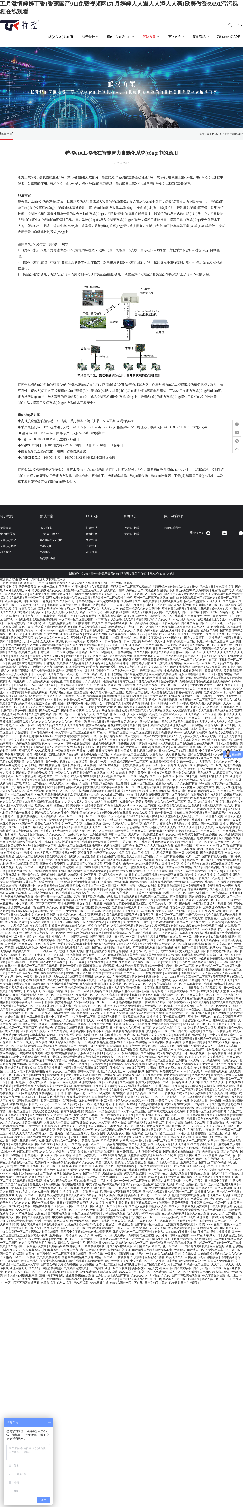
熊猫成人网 (26, 688)
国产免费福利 (213, 1209)
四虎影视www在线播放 (71, 641)
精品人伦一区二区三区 (155, 1096)
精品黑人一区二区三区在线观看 (66, 717)
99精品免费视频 (143, 812)
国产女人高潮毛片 (196, 637)
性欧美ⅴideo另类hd (138, 747)
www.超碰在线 (170, 1217)
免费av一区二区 (74, 820)
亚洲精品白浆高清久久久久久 (82, 827)
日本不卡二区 (210, 612)
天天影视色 (18, 798)
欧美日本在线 (199, 747)
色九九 (81, 1126)
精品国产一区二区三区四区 (56, 758)
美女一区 (58, 987)
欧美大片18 (15, 871)
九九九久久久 (107, 739)
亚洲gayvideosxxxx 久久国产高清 (136, 805)
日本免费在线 (53, 1198)
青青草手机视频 (118, 954)
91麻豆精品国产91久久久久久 (36, 1151)
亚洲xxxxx (98, 900)
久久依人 (208, 1045)
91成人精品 (88, 940)
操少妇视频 (87, 1264)
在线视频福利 (208, 769)
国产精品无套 (205, 1188)
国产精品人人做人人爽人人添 (51, 783)
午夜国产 (159, 1122)
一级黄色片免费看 (35, 1246)
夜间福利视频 (9, 586)
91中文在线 (62, 881)
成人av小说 (163, 1147)
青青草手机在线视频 (179, 867)
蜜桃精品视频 (124, 980)
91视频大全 (91, 1177)
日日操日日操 (64, 1093)
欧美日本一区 (176, 1184)
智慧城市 (46, 552)
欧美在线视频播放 (181, 696)
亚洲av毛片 (42, 1228)
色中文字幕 (137, 1239)
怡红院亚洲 (204, 619)
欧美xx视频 (149, 1045)
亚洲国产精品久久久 (215, 648)
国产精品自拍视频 (73, 710)
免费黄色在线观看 (33, 699)
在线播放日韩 (55, 1075)
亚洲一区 (155, 1279)
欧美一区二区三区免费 (30, 867)
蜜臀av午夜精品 (96, 725)
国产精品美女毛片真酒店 (114, 940)
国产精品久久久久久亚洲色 (52, 812)
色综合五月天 (87, 714)
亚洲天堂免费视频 (221, 674)
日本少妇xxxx (201, 1104)
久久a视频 (84, 947)
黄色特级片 (23, 1191)
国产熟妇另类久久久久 (38, 998)
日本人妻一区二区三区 (132, 1111)
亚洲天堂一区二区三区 (158, 889)
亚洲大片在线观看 (198, 1213)
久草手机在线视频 (171, 958)
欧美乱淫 (68, 900)
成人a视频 (36, 1067)
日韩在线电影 (14, 998)
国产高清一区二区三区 (149, 1093)
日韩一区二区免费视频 (153, 1271)
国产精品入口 (193, 656)
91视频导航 (20, 1064)
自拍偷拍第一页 (83, 1129)
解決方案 (6, 133)
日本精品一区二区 (126, 936)
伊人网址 (159, 641)
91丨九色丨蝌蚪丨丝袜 (200, 776)
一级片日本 (133, 998)
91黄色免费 (135, 823)
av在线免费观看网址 (224, 936)
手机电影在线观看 (216, 1071)
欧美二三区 (98, 1144)
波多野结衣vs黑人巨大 (202, 1027)
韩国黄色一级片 (195, 1257)
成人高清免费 (17, 681)
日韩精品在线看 (216, 1053)
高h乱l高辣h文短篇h (148, 623)
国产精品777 (189, 1177)
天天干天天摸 (181, 1202)
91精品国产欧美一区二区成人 (181, 707)
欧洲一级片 (232, 1133)
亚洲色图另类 (34, 634)
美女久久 (49, 1180)
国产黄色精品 (31, 874)
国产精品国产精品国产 (227, 663)
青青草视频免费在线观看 (149, 1198)
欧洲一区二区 (162, 1158)
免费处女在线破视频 (171, 1056)
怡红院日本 (218, 809)
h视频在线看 (110, 681)
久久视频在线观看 (38, 681)
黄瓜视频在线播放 (92, 630)
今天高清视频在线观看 (57, 623)
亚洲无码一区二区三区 (197, 1024)
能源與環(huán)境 (234, 133)
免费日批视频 (67, 951)
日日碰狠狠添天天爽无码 (73, 1202)
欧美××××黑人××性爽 (197, 663)
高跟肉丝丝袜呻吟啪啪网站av (57, 608)
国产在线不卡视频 (180, 605)
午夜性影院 (195, 1129)
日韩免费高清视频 (124, 728)
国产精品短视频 (174, 856)
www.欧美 (22, 1209)
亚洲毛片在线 (149, 816)
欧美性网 (126, 889)
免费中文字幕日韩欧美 (186, 739)
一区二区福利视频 (63, 652)
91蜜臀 (215, 1075)
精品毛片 (73, 754)
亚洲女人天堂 (22, 984)
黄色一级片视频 (56, 761)
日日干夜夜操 (38, 674)
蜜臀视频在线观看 (225, 1020)
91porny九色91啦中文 (182, 619)
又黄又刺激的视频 (188, 951)
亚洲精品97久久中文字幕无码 (54, 1086)
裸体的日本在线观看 (90, 903)
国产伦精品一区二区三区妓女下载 (211, 645)
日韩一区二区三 (184, 965)
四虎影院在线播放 (61, 692)
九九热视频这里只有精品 (170, 1220)
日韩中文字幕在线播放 (221, 1035)
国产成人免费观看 (189, 1031)
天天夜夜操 (64, 1129)
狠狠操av (158, 1155)
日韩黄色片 (185, 798)
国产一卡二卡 (92, 1173)
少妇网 (115, 637)
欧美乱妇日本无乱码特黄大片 (100, 929)
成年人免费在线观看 (178, 1104)
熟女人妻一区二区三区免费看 (93, 1093)
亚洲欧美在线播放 (173, 608)
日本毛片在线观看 (141, 1078)
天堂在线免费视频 (139, 1155)
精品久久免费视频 (218, 1096)
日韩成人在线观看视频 (143, 874)
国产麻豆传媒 (80, 936)
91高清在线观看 (20, 994)
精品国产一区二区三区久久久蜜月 (183, 994)
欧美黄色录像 (119, 758)
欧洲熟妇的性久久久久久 (48, 590)
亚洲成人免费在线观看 (33, 1024)
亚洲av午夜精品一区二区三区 (23, 659)
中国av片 (79, 1078)
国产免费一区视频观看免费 (42, 597)
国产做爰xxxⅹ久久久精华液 (51, 1031)
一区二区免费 (74, 823)
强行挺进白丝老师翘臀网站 (25, 663)
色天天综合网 (232, 736)
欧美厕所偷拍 (149, 1049)
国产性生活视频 (61, 1191)
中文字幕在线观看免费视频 (108, 1060)
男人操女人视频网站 (186, 823)
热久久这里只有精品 (67, 918)
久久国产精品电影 (16, 1184)
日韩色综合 (163, 1086)
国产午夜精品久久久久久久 (109, 1220)
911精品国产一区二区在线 (126, 1282)
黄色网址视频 (170, 929)
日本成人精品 (133, 809)
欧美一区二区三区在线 (160, 1060)
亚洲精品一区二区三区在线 (18, 1257)
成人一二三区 (170, 1162)
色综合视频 (121, 881)
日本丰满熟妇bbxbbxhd (138, 641)
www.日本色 (54, 699)
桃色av (4, 994)
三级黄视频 (81, 692)
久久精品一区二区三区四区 (78, 707)
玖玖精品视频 (110, 1140)
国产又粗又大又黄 (11, 987)
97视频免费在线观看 (54, 615)
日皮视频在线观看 (133, 765)
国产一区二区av (169, 717)
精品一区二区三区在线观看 (88, 860)
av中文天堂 (196, 918)
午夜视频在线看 (15, 754)
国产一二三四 (210, 823)
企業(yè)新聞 (131, 527)
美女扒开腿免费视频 (207, 1067)
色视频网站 (7, 903)
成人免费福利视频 (168, 1053)
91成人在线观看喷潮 (154, 736)
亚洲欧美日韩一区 (65, 852)
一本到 (149, 605)
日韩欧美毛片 (74, 670)
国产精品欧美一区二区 (87, 892)
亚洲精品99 (117, 1067)
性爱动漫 (190, 1020)
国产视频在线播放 (111, 1089)
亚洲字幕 (127, 601)
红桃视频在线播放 (111, 615)
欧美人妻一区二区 (78, 674)
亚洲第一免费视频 (84, 1155)
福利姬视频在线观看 (161, 830)
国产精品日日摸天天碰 (111, 714)
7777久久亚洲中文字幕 (137, 1027)
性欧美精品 (127, 1166)
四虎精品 (31, 739)
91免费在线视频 (173, 656)
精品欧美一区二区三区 (154, 896)
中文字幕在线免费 (183, 1158)
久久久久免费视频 (100, 1024)
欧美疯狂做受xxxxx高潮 (76, 597)
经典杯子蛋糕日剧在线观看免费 (61, 1056)
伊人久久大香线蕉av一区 (133, 1100)
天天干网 (59, 863)
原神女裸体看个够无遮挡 (189, 1035)
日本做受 (44, 652)
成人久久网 (12, 1031)
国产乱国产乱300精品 (213, 1162)
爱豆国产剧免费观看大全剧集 (122, 856)
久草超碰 (218, 1147)
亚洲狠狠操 (96, 1166)
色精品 (83, 1166)
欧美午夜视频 (38, 779)
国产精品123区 (114, 736)
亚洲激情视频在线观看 (28, 1169)
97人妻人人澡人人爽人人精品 (215, 721)
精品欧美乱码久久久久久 (152, 619)
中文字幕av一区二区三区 (107, 809)
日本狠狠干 (29, 1096)
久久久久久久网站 (11, 801)
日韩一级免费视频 (193, 1053)
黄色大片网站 (138, 954)
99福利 (226, 1118)
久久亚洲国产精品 (113, 794)
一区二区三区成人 (25, 958)
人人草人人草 (110, 608)
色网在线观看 (74, 787)
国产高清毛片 (138, 710)
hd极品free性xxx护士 (20, 677)
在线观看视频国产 (99, 728)
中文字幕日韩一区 (22, 1228)
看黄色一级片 (68, 965)
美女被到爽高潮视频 (53, 1260)
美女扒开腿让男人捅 (78, 973)
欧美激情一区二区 (224, 878)
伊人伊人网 (180, 980)
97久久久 (198, 911)
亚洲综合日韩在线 (71, 634)
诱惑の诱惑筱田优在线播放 (38, 1089)
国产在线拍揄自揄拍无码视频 (195, 743)
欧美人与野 (203, 1013)
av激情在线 (12, 1016)
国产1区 (59, 666)
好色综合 (113, 896)
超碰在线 (60, 805)
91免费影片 (125, 769)
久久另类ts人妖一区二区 (208, 605)
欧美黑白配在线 (96, 820)
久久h (72, 615)
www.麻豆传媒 (44, 750)
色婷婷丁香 (96, 1115)
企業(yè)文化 (8, 540)
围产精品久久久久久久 (65, 958)
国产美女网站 (80, 1013)
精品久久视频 (80, 783)
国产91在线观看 (70, 849)
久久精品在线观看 (230, 834)
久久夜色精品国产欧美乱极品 (19, 841)
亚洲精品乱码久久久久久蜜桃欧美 (208, 1115)
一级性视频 (196, 725)
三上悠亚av (166, 932)
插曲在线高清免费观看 (80, 659)
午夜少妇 (181, 1027)
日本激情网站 (61, 1013)
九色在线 (71, 1224)
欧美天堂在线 (19, 656)
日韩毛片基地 (184, 1133)
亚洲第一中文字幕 (65, 838)
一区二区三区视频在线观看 (70, 1253)
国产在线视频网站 (216, 812)
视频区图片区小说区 (142, 798)
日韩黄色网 (37, 787)
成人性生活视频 (39, 1239)
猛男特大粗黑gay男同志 (84, 794)
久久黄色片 (113, 922)
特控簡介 (5, 527)
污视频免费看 (129, 896)
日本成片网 (200, 1137)
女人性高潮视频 (113, 1195)
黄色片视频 (185, 1067)
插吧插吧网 (122, 849)
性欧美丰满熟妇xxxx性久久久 (203, 601)
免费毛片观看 (113, 845)
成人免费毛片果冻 (196, 732)
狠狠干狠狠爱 (21, 670)
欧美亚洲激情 (148, 943)
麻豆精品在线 (199, 932)
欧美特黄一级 (164, 812)
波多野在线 (132, 1096)
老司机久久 (213, 994)
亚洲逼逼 (123, 1013)
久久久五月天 (194, 615)
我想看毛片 (7, 830)
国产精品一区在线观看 (217, 1031)
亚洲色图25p (142, 1246)
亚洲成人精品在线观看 (45, 1231)
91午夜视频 (86, 601)
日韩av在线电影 (179, 1235)
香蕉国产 (97, 623)
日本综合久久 (113, 703)
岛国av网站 (8, 1151)
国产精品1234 (130, 637)
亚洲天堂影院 (168, 816)
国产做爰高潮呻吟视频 (223, 1093)
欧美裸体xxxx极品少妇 (49, 1162)
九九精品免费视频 (75, 1268)
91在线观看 (96, 1009)
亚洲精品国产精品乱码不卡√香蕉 (91, 1031)
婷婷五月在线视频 (151, 670)
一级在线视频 (107, 1111)
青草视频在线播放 (134, 1016)
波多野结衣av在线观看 (148, 594)
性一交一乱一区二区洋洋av (133, 1180)
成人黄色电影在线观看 (14, 1140)
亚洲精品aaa (57, 1235)
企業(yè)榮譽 (8, 546)
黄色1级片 (135, 1137)
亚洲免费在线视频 (104, 743)
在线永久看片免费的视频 (206, 703)
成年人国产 (193, 856)
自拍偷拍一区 (29, 1173)
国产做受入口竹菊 (16, 1067)
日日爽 (29, 717)
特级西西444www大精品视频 (112, 852)
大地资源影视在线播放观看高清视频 (55, 984)
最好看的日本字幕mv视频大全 (138, 1202)
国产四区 (5, 1253)
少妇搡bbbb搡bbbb (42, 736)
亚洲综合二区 (189, 1162)
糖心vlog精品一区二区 (134, 1242)
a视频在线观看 (112, 1075)
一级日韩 (111, 1253)
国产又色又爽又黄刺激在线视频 (184, 594)
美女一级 (152, 765)
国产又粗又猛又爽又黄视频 (209, 666)
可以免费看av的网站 (117, 612)
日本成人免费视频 (227, 743)
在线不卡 (97, 736)
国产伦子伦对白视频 (162, 951)
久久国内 (177, 1086)
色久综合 (232, 1275)
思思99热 (206, 1016)
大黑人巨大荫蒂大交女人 (218, 805)
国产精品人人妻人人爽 (95, 677)
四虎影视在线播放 (22, 1144)
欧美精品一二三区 (95, 954)
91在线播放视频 (53, 1224)
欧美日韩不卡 (151, 703)
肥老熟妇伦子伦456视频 (28, 685)
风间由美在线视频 (22, 812)
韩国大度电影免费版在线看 (72, 736)
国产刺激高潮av (167, 798)
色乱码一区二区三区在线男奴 (84, 590)
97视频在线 (26, 1213)
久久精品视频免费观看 (22, 652)
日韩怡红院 (82, 758)
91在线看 (176, 820)
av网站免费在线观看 (107, 601)
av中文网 (58, 743)
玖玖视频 (112, 962)
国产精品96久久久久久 (85, 812)
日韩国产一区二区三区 (167, 648)
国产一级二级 (191, 612)
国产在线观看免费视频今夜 (64, 747)
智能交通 (46, 546)
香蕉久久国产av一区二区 (101, 769)
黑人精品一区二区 (106, 1188)
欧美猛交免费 (160, 747)
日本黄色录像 (114, 641)
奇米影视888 (36, 1177)
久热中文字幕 (47, 940)
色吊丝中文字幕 (66, 1151)
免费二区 (130, 1035)
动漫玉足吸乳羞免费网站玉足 (40, 707)
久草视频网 (175, 1140)
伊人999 (226, 725)
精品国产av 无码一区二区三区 (48, 1104)
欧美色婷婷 (138, 739)
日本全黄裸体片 (200, 728)
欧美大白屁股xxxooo (201, 1220)
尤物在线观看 (107, 779)
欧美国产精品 (30, 1260)
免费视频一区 (28, 885)
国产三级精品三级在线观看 (88, 1045)
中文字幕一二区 (158, 1082)
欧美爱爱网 (70, 1082)
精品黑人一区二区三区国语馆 (181, 1279)
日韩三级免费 (168, 765)
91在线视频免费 (228, 798)
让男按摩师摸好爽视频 (179, 1224)
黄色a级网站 (120, 951)
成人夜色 (164, 805)
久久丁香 (222, 776)
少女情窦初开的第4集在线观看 (41, 765)
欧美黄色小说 (14, 601)
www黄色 (96, 1013)
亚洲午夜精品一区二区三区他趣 (59, 1188)
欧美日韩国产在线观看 (183, 1282)
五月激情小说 (143, 980)
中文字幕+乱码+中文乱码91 (103, 1184)
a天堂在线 (28, 1078)
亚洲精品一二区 (111, 1056)
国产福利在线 (131, 1118)
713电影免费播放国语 (14, 838)
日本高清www (137, 634)
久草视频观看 (100, 586)
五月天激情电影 (157, 871)
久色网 (9, 976)
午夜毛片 (185, 962)
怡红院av (145, 1158)
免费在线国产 (135, 590)
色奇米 (9, 816)
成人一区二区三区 (35, 1271)
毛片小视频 (108, 1180)
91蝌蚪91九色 (129, 841)
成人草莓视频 (183, 1166)
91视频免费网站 (80, 1220)
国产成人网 (204, 772)
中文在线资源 (188, 1253)
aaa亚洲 (34, 641)
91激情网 (194, 980)
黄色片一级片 (24, 976)
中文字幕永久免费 (211, 750)
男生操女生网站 (71, 1173)
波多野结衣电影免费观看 (131, 1162)
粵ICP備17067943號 (162, 573)
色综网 (97, 973)
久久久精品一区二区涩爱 (201, 714)
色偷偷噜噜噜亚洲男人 (193, 674)
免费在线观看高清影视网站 (33, 743)
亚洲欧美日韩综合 (119, 1250)
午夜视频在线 (221, 801)
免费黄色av (127, 801)
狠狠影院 (213, 1257)
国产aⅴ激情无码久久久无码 (159, 827)
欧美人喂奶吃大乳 (115, 823)
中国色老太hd (161, 841)
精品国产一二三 (233, 947)
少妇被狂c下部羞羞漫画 (66, 681)
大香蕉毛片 (157, 754)
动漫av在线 (50, 951)
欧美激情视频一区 (191, 597)
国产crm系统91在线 (112, 666)
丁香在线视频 (124, 652)
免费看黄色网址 (193, 670)
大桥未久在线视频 (85, 779)
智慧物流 (46, 527)
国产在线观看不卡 (179, 1002)
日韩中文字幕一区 (56, 1060)
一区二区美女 (202, 696)
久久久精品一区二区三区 (171, 801)
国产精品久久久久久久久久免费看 (63, 725)
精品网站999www (172, 732)
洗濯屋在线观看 (67, 1169)
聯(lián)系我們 (228, 36)
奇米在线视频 (22, 1107)
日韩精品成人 (124, 750)
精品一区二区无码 (91, 612)
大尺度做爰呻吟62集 (149, 1151)
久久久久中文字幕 (206, 659)
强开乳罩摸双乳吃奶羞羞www (143, 878)
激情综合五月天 (61, 594)
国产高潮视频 (139, 881)
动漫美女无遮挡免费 (28, 878)
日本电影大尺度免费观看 (108, 1096)
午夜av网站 (111, 1009)
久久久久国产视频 (145, 652)
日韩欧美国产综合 (155, 1002)
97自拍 (73, 626)
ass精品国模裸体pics (40, 1045)
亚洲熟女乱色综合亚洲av (126, 991)
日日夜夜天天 (132, 1045)
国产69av (156, 776)
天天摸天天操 (211, 1151)
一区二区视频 (76, 962)
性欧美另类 (213, 1049)
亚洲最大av (96, 798)
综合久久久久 (175, 1257)
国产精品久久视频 (158, 1239)
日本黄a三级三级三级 (220, 954)
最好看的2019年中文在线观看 (188, 871)
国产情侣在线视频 (27, 830)
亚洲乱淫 (196, 1202)
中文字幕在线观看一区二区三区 (121, 787)
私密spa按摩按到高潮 (189, 692)
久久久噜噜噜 (36, 761)
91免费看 (53, 867)
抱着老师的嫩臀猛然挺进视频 (178, 874)
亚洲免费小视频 (128, 994)
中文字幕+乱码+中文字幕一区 (122, 973)
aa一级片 (93, 1198)
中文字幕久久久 (190, 929)
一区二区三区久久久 (196, 936)
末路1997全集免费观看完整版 (205, 925)
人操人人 (21, 1239)
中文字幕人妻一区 (22, 805)
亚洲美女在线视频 (136, 1042)
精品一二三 (108, 605)
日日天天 (88, 1020)
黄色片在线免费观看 (77, 809)
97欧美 (9, 947)
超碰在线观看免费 (34, 980)
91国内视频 (80, 1191)
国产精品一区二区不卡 (68, 998)
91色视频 (45, 601)
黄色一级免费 (34, 1122)
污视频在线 (124, 947)
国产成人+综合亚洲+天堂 (210, 626)
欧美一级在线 (46, 1118)
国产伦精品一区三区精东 (158, 1005)
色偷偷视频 (48, 1282)
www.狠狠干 (215, 1224)
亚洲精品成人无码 (188, 1060)
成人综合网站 (22, 590)
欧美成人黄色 (214, 670)
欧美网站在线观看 (220, 637)
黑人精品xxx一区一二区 (161, 1031)
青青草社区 (126, 681)
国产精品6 (185, 903)
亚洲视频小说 (69, 1049)
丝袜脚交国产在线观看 (140, 1147)
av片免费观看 (221, 754)
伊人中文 (221, 1064)
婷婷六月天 (113, 1053)
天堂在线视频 (211, 707)
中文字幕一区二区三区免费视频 (75, 732)
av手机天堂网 (42, 936)
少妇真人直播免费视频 (188, 812)
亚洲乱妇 (184, 634)
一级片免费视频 (15, 623)
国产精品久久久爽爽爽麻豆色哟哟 (140, 707)
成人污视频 (157, 867)
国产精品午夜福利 (215, 656)
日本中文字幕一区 (57, 1016)
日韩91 (83, 798)
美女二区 (146, 1118)
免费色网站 (191, 779)
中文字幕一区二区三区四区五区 (36, 903)
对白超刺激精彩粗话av (197, 943)
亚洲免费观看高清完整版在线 (104, 1042)
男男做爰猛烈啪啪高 (44, 619)
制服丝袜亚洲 (83, 1217)
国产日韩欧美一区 (179, 911)
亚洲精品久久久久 (225, 1024)
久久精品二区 (91, 747)
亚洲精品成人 (113, 863)
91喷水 (9, 1239)
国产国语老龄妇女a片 (157, 1264)
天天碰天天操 (145, 801)
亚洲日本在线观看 (87, 867)
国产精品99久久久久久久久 (154, 1035)
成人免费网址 (199, 922)
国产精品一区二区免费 (51, 932)
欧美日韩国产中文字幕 (177, 1268)
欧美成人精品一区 (215, 1202)
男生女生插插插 (220, 1231)
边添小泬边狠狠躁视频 (163, 699)
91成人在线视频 (42, 918)
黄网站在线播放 (59, 1038)
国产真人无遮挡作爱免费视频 (35, 772)
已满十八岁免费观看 (127, 1005)
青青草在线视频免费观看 (78, 1257)
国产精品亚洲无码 (25, 1147)
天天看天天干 (221, 976)
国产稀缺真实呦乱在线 (134, 1279)
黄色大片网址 (43, 852)
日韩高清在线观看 (169, 885)
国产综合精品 (135, 1133)
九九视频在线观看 (49, 1257)
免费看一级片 (234, 1147)
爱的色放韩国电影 (194, 1042)
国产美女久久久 (40, 594)
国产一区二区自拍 (124, 838)
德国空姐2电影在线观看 (116, 812)
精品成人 (74, 1104)
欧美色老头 (217, 1246)
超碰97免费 (37, 1140)
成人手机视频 (141, 852)
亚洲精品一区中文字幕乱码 (146, 645)
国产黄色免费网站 (209, 1118)
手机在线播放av (79, 1060)
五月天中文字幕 (71, 1231)
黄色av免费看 (225, 998)
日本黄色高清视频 (222, 586)
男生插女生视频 (112, 1173)
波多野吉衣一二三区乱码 (54, 776)
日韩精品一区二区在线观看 (128, 958)
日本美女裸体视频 (160, 772)
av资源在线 (216, 922)
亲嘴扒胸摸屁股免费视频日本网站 (126, 903)
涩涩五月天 (85, 852)
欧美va (224, 823)
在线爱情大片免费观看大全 (132, 1038)
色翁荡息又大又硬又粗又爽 (47, 656)
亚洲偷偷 (203, 1217)
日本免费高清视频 (194, 885)
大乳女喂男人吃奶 (122, 619)
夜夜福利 (166, 823)
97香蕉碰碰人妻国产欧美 (56, 830)
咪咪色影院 (219, 1111)
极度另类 (124, 739)
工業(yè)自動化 (49, 533)
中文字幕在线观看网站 (156, 987)
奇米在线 (27, 929)
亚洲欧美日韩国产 (64, 1206)
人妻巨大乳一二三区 (191, 816)
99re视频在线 (223, 739)
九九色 (26, 1129)
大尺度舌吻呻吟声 (228, 860)
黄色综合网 (55, 820)
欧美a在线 (19, 1224)
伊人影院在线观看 (176, 645)
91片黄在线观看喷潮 (95, 1246)
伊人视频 (49, 991)
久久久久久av (233, 685)
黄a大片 (122, 1206)
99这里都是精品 (153, 860)
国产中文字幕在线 (156, 696)
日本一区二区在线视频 (19, 794)
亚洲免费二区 (31, 615)
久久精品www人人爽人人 (143, 1209)
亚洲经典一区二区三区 (41, 1166)
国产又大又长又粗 (212, 623)
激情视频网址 (103, 1104)
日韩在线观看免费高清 (112, 1155)
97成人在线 (115, 820)
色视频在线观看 (118, 725)
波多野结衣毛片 (78, 834)
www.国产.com (173, 637)
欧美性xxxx (178, 925)
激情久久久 (68, 1126)
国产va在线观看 (98, 637)
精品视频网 (165, 838)
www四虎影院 (182, 710)
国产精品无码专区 (16, 594)
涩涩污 (185, 863)
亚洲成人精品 (74, 656)
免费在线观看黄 (193, 820)
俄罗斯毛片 (151, 823)
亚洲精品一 (61, 1137)
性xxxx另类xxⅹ (97, 1126)
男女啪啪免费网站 (201, 685)
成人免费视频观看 (90, 914)
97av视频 (218, 1239)
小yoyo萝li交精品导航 (52, 1096)
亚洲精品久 (142, 925)
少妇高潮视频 (151, 787)
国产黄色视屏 (181, 794)
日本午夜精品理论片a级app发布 (169, 881)
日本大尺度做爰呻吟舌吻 (125, 987)
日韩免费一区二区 (198, 1111)
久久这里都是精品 (40, 714)
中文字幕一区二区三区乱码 (131, 776)
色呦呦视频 (131, 820)
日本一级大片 (166, 758)
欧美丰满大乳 (105, 1162)
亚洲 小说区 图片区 (85, 969)
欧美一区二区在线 (138, 692)
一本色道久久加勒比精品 (162, 1253)
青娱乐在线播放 (66, 947)
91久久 (123, 645)
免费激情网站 (206, 787)
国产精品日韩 (96, 721)
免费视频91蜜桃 (123, 1093)
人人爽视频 (97, 1202)
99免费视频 (53, 1184)
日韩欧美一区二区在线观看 (166, 615)
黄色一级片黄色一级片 (49, 943)
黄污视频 (20, 1166)
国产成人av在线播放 (17, 619)
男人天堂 (220, 991)
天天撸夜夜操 (120, 1260)
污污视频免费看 (147, 685)
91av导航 (83, 885)
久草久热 (125, 962)
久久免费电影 (41, 1191)
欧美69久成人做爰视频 (49, 823)
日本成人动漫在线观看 (181, 1118)
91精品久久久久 (160, 1275)
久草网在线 (70, 1100)
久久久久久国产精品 (224, 1213)
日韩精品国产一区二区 (179, 1191)
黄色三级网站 (108, 969)
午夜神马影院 (57, 728)
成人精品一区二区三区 (146, 962)
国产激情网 (127, 1082)
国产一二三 (189, 947)
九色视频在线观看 (73, 1184)
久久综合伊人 (116, 1133)
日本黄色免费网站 (42, 732)
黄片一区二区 (157, 1140)
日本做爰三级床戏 (74, 696)
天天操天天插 (184, 1038)
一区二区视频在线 (149, 626)
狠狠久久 (154, 1162)
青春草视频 (67, 907)
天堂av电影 (163, 728)
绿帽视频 (109, 965)
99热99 (209, 911)
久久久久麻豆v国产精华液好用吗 (193, 1144)
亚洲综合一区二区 (45, 954)
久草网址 (125, 1140)
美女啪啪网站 (198, 896)
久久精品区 (37, 747)
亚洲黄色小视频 (142, 976)
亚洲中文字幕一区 (90, 1082)
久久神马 (162, 1235)
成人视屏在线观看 (16, 922)
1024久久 (133, 816)
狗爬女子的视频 (142, 612)
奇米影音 (42, 1042)
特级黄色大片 (220, 958)
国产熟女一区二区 (170, 943)
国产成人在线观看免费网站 (147, 1013)
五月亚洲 (33, 962)
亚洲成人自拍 (199, 1100)
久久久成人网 (92, 681)
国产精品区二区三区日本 (29, 1005)
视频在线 (63, 663)
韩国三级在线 (143, 769)
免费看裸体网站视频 (220, 885)
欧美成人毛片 (129, 943)
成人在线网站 (118, 1137)
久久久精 (35, 1268)
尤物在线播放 (93, 823)
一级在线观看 (180, 728)
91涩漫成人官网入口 (141, 1086)
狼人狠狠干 (82, 900)
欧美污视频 (154, 1016)
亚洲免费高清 (99, 834)
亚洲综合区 (212, 725)
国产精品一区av (10, 707)
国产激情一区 (90, 1239)
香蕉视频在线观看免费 (14, 721)
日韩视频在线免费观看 (38, 769)
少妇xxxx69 (190, 769)
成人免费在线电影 (162, 692)
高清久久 (210, 597)
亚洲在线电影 (82, 623)
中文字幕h (109, 892)
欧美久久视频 (44, 805)
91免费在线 (15, 991)
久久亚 (173, 736)
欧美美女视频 (100, 758)
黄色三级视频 (214, 820)
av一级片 (87, 1104)
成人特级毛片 (234, 1122)
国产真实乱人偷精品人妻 (218, 856)
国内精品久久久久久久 (212, 790)
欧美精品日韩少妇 (74, 648)
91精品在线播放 (170, 790)
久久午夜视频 (121, 918)
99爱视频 (22, 892)
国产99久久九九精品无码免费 (155, 845)
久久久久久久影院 (201, 688)
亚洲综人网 (12, 1089)
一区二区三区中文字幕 (25, 1264)
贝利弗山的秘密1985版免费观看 (190, 590)
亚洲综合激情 (85, 688)
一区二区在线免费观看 (86, 1213)
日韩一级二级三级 (32, 1016)
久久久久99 (93, 710)
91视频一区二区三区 (169, 779)
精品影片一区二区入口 (201, 860)
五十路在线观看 (81, 841)
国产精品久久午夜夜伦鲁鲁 (33, 1217)
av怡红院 (161, 605)
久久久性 (43, 958)
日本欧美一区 (88, 1005)
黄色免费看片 (127, 685)
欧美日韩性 (84, 951)
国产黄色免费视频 (135, 674)
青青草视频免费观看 (195, 1206)
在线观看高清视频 (22, 1220)
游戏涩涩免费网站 (171, 663)
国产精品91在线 (176, 1126)
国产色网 (142, 615)
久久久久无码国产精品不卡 (68, 922)
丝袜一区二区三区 (143, 783)
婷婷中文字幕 (87, 1071)
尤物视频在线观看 (90, 1169)
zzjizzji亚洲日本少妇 (184, 1231)
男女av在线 (80, 1115)
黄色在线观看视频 (150, 892)
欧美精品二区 (110, 889)
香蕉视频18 (168, 1209)
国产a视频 (174, 954)
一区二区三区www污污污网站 (136, 779)
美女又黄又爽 (217, 896)
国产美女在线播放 (199, 754)
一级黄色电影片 (159, 688)
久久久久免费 (33, 1158)
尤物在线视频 (223, 688)
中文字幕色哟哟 (62, 1217)
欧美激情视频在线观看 (163, 674)
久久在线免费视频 (96, 656)
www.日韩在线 (44, 1002)
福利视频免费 (213, 987)
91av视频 (42, 1078)
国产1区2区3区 (44, 1144)
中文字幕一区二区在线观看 (61, 1158)
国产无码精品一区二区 (207, 1268)
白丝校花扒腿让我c (130, 1264)
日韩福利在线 (170, 787)
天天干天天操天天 (215, 1126)
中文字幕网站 (219, 892)
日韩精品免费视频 (22, 914)
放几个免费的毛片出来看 (81, 739)
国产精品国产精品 (203, 962)
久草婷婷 (214, 1140)
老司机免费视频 (206, 1107)
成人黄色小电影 (114, 590)
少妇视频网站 (51, 1250)
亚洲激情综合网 (23, 1086)
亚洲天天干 (62, 1144)
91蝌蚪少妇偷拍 (153, 973)
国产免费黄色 (190, 623)
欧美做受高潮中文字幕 (114, 1239)
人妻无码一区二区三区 (226, 783)
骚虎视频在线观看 (194, 954)
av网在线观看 (189, 750)
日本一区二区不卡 (116, 798)
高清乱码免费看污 (109, 1016)
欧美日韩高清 (9, 688)
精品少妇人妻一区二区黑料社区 (176, 849)
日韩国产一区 (203, 1038)
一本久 (219, 1045)
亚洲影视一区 (146, 728)
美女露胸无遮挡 (57, 856)
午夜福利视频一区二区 (181, 641)
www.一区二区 (76, 728)
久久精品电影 (223, 1089)
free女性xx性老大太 (225, 696)
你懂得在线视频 (52, 1268)
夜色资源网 (61, 1220)
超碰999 (129, 615)
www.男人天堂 (82, 878)
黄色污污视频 (234, 1246)
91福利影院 (34, 623)
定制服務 (91, 533)
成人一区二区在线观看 (30, 856)
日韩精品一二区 (169, 750)
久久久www (232, 852)
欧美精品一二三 (127, 892)
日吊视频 (123, 743)
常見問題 (91, 552)
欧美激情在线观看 (56, 794)
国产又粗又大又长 (68, 940)
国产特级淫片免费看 (40, 1137)
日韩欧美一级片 (89, 605)
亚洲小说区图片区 (96, 634)
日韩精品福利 (105, 980)
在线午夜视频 (169, 681)
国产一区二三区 (106, 1264)
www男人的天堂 (193, 1180)
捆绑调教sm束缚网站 (131, 1253)
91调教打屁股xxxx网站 (162, 1067)
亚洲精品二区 (100, 991)
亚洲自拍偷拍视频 (230, 838)
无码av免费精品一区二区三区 (97, 1100)
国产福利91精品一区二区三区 (191, 1264)
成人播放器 (229, 1049)
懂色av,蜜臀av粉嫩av (100, 717)
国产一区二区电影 (57, 1177)
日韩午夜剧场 (43, 976)
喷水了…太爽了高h (225, 1038)
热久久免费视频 (89, 626)
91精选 (4, 863)
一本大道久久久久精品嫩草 (203, 940)
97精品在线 (51, 849)
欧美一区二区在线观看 (22, 776)
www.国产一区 (24, 823)
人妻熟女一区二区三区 (211, 900)
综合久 (6, 670)
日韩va (138, 889)
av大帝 (117, 1118)
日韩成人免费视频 (222, 1217)
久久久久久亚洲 (188, 827)
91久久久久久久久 (61, 1078)
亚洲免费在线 (139, 951)
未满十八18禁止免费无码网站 (142, 863)
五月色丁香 (112, 1166)
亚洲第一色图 (184, 845)
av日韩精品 (102, 619)
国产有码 (152, 1071)
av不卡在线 (209, 929)
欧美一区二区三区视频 (30, 1195)
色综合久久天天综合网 (111, 1071)
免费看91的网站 (51, 900)
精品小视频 (182, 1100)
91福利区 (62, 991)
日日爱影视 (195, 987)
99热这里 (29, 932)
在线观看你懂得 (92, 856)
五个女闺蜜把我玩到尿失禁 (93, 907)
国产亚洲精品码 (180, 666)
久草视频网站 (32, 1250)
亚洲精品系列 (173, 670)
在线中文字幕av (61, 969)
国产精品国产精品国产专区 (211, 867)
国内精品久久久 (133, 696)
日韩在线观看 (76, 1260)
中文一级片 (188, 1217)
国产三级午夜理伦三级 (210, 1158)
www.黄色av (188, 787)
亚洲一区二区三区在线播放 (151, 597)
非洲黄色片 (77, 663)
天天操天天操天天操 (155, 659)
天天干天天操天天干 (217, 615)
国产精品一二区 (49, 710)
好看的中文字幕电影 (38, 1253)
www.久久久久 (128, 1271)
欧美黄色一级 (145, 900)
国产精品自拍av (150, 721)
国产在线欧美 (186, 721)
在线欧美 (145, 841)
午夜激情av (8, 714)
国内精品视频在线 (40, 892)
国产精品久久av (152, 856)
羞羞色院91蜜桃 (154, 1257)
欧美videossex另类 (183, 841)
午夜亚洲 (147, 1020)
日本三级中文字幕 (216, 1180)
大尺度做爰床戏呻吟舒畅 (179, 1107)
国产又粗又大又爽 (156, 1282)
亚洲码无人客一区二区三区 (223, 1250)
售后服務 (91, 540)
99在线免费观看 (136, 1067)
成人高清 (232, 1045)
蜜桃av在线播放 (42, 1107)
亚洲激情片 (163, 900)
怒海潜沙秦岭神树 (117, 663)
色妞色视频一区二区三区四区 (137, 969)
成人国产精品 (121, 1275)
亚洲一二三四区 (69, 630)
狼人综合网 (98, 1133)
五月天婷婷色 (117, 816)
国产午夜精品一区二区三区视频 (140, 929)
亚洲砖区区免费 (42, 666)
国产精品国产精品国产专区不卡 (152, 1250)
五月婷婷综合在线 (227, 827)
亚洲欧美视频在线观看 (133, 1009)
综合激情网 (122, 783)
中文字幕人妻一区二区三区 (107, 692)
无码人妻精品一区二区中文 (63, 1140)
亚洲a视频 (131, 1064)
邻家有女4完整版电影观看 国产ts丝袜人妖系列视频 (119, 648)
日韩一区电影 (17, 1082)
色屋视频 (167, 626)
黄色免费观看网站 (157, 590)
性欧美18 (53, 605)
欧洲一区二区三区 (175, 892)
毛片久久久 (164, 969)
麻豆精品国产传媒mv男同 (165, 1042)
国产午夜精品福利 (101, 936)
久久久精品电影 (45, 914)
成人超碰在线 (193, 1086)
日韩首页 (50, 663)
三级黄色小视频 (196, 1184)
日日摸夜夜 (223, 1166)
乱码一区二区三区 (40, 838)
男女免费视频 (191, 630)
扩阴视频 (32, 645)
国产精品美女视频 (95, 871)
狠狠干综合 (160, 586)
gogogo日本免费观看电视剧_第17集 (148, 794)
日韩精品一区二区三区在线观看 (38, 965)
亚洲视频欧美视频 (113, 747)
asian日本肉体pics (46, 630)
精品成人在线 (221, 1271)
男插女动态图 (86, 750)
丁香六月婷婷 (171, 623)
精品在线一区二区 (22, 1162)
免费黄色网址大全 (162, 1038)
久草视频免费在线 (112, 626)
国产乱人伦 (168, 721)
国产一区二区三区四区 (105, 885)
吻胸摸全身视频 (154, 834)
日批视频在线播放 (27, 816)
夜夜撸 (222, 1027)
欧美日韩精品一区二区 (163, 903)
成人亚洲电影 (98, 987)
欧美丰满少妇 (194, 1056)
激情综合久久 (19, 641)
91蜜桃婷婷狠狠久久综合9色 (111, 1217)
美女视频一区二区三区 (65, 1239)
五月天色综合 (230, 1151)
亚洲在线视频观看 (171, 601)
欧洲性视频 (91, 787)
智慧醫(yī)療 (48, 558)
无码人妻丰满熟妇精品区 (90, 896)
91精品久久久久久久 (127, 911)
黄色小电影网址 (54, 659)
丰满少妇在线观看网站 (110, 1147)
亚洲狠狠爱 (7, 856)
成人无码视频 (166, 743)
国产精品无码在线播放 (178, 1242)
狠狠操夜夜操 (36, 648)
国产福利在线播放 (121, 1246)
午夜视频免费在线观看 (19, 896)
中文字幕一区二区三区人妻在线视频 (89, 911)
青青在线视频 (120, 699)
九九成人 (164, 1045)
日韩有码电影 (200, 586)
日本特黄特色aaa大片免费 (82, 666)
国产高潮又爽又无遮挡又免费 (167, 1111)
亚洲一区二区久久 (88, 608)
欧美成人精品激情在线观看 (120, 1169)
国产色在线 (96, 1253)
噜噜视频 (72, 1235)
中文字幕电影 (109, 1177)
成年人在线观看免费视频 (43, 798)
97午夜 (107, 838)
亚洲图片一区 (222, 634)
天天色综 (223, 962)
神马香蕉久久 (114, 1035)
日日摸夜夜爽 (105, 750)
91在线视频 (149, 998)
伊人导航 (50, 685)
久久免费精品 (57, 674)
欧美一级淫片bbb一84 (90, 1035)
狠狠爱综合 (46, 1027)
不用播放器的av (185, 1005)
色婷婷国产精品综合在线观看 (68, 1024)
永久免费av (214, 1195)
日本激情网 (114, 1045)
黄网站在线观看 (199, 1173)
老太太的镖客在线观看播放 (101, 943)
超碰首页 (160, 1118)
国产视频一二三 (175, 1115)
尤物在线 (40, 1213)
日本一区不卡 (14, 932)
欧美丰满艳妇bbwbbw (100, 1107)
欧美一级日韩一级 (102, 1038)
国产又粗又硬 (132, 659)
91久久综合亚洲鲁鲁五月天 (75, 685)
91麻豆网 (135, 725)
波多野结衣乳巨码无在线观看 (97, 1151)
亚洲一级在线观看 (26, 710)
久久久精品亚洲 (152, 1075)
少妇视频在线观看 (114, 1213)
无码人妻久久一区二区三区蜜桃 (100, 1049)
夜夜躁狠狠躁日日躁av (137, 922)
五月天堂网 (147, 914)
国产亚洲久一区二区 (125, 670)
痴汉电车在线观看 (136, 1173)
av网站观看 (33, 1126)
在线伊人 (74, 856)
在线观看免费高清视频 (164, 761)
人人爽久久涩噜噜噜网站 (50, 929)
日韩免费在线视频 (202, 881)
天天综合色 (110, 1082)
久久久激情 (196, 1071)
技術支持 (91, 527)
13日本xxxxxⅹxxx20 (206, 845)
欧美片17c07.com (164, 976)
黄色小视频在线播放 (109, 659)
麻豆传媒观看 (180, 747)
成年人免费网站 (75, 1195)
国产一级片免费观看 (186, 852)
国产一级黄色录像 (42, 881)
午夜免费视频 (55, 1195)
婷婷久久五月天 (90, 1158)
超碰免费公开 (102, 951)
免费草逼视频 (160, 925)
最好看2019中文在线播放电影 (51, 860)
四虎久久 (64, 1242)
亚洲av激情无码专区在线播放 (35, 1093)
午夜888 (130, 626)
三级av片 (45, 1275)
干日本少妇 (96, 1268)
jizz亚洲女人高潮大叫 (147, 1107)
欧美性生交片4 (147, 838)
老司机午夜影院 (72, 765)
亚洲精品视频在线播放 (127, 1002)
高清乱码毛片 (25, 630)
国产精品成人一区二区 (167, 769)
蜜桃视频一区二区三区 (209, 1133)
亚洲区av (203, 1231)
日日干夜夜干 (89, 1118)
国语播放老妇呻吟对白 (99, 805)
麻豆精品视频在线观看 (201, 998)
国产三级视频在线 (146, 601)
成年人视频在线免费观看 (73, 1282)
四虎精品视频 (139, 699)
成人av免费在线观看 (84, 776)
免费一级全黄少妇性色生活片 (43, 827)
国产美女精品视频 (184, 772)
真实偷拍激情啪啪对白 (94, 984)
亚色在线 (79, 1180)
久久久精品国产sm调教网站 (112, 1129)
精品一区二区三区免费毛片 (180, 878)
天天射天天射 (232, 703)
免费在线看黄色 (65, 750)
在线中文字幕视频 (159, 739)
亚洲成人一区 (136, 1060)
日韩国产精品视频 (98, 1260)
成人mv (122, 1086)
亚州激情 (216, 1100)
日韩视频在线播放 (146, 750)
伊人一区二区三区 (195, 1140)
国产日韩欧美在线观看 (186, 1275)
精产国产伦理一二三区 (41, 1009)
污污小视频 (128, 885)
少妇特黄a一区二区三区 (224, 1137)
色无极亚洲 (7, 823)
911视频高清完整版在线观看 (85, 863)
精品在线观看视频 (52, 973)
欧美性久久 (37, 1075)
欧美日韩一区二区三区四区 (217, 779)
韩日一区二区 (118, 834)
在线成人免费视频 (173, 1213)
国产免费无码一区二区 (145, 1217)
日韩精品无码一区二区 (107, 878)
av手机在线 (222, 677)
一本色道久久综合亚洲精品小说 (206, 1009)
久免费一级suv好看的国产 (54, 586)
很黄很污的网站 (107, 707)
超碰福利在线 (140, 1129)
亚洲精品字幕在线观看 (120, 900)
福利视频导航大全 (16, 834)
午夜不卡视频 (223, 758)
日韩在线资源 (51, 1126)
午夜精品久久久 (67, 914)
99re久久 (100, 976)
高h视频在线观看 (12, 597)
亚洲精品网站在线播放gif (64, 1246)
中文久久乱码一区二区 (14, 1231)
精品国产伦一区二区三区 (168, 1246)
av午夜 (184, 703)
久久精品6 (52, 1049)
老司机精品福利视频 (155, 725)
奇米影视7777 (14, 1271)
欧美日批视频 (63, 769)
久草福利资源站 (176, 754)
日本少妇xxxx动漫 (19, 918)
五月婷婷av (95, 845)
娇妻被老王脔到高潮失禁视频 (120, 1158)
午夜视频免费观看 (36, 692)
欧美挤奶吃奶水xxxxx (148, 656)
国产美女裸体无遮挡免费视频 (60, 1264)
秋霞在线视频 (132, 1075)
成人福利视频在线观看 (223, 747)
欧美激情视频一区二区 (168, 984)
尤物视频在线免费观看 (166, 1024)
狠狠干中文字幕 (170, 1177)
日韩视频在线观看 (183, 900)
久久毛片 (81, 1009)
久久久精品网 (95, 663)
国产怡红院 (95, 1191)
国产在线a (31, 1188)
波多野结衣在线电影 (14, 1104)
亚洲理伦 (58, 670)
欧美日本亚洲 (70, 1271)
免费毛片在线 (165, 783)
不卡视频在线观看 (175, 1016)
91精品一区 (94, 1195)
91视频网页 (143, 1024)
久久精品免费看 (211, 1060)
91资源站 (137, 1257)
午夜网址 (111, 1202)
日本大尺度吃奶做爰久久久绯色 (93, 594)
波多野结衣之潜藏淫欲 (223, 732)
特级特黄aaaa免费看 (197, 958)
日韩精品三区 (119, 984)
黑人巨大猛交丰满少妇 (113, 874)
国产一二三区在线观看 (96, 918)
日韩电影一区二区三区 (179, 1089)
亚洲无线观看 (179, 1173)
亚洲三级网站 (168, 1049)
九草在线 (209, 1129)
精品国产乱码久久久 (45, 907)
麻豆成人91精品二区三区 (113, 732)
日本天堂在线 (163, 980)
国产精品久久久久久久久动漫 (124, 630)
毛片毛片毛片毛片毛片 (57, 878)
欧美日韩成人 (155, 1115)
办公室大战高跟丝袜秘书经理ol (34, 947)
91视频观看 (234, 900)
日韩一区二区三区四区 (173, 685)
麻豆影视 (186, 677)
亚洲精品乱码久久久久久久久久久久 (199, 830)
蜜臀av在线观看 (37, 754)
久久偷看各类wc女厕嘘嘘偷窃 (57, 885)
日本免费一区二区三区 (170, 914)
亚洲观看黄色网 (137, 688)
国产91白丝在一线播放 (73, 1064)
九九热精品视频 (161, 852)
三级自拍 (46, 863)
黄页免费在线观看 (90, 838)
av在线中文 (136, 758)
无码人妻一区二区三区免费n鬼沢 (131, 586)
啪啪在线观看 (206, 849)
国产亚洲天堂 (138, 1144)
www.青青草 (210, 1155)
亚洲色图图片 (61, 936)
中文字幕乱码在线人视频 (24, 973)
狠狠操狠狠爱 (131, 1053)
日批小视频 (235, 666)
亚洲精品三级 (155, 1089)
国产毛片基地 (218, 889)
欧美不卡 (90, 1279)
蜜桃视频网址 (140, 867)
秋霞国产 (164, 1202)
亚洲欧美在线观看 (146, 717)
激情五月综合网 (153, 991)
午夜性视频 (51, 634)
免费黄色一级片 (201, 634)
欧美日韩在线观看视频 (143, 932)
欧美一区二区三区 (70, 816)
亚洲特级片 (180, 969)
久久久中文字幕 (100, 1122)
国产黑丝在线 (80, 1122)
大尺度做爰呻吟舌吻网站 (51, 626)
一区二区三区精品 (42, 1209)
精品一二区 (178, 1096)
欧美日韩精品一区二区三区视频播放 (87, 699)
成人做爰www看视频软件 (132, 965)
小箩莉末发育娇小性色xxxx (44, 1082)
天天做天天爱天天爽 (105, 841)
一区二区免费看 (135, 1089)
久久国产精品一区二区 (210, 965)
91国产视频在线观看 (115, 1078)
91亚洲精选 (116, 1064)
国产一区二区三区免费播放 (213, 1005)
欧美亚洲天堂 (80, 1038)
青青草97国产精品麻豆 (14, 787)
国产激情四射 (22, 783)
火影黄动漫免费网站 (100, 1228)
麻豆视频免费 (221, 1013)
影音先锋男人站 (181, 1137)
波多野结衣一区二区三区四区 (198, 699)
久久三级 (230, 925)
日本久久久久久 (11, 1250)
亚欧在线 (89, 765)
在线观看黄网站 (204, 677)
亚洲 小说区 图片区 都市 (34, 969)
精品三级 (98, 674)
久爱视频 (226, 794)
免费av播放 (151, 630)
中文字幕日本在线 (157, 666)
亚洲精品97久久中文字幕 (198, 1064)
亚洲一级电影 (38, 728)
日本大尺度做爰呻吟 (97, 670)
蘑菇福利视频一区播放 (82, 874)
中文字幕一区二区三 (83, 1016)
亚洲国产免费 (210, 630)
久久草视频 (181, 932)
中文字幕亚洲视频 (214, 1275)
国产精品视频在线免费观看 (91, 1067)
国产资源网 (61, 1107)
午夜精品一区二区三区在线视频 (96, 994)
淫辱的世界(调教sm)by (217, 907)
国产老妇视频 (220, 1104)
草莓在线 (58, 1275)
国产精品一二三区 (181, 659)
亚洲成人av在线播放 (20, 852)
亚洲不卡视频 (44, 1220)
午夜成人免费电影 (59, 980)
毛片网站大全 (94, 703)
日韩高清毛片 (31, 1155)
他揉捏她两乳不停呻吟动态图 (64, 1279)
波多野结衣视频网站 (38, 987)
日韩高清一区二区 (21, 954)
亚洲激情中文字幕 (151, 1169)
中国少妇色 (18, 1009)
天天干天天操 (28, 586)
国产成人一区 (196, 1250)
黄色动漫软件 (157, 954)
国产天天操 (54, 648)
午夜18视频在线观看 (38, 1206)
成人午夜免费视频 (118, 976)
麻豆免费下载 (69, 605)
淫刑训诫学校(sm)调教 (205, 794)
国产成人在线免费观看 (228, 710)
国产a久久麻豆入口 (65, 601)
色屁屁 (197, 903)
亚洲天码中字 (66, 1009)
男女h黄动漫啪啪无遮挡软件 (195, 758)
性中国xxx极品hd (174, 776)
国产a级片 (93, 1180)
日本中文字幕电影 (70, 954)
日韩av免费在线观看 (78, 743)
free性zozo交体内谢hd (80, 932)
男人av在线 (234, 991)
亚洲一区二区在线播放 (72, 845)
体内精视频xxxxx (124, 1024)
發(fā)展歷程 (7, 533)
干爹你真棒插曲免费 (115, 710)
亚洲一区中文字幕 (11, 739)
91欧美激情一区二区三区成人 (130, 754)
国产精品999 (64, 1180)
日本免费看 (67, 867)
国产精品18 (164, 907)
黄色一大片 (26, 626)
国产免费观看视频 (212, 852)
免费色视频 (186, 681)
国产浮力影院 (135, 666)
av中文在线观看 (77, 761)
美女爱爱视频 (74, 943)
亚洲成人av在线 (146, 885)
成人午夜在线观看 (107, 801)
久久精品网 (15, 1246)
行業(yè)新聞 (131, 533)
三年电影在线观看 (16, 820)
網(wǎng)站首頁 (60, 36)
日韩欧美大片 (95, 962)
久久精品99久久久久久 (80, 1162)
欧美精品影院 (147, 1064)
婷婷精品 (181, 889)
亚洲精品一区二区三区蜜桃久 (95, 652)
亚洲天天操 (103, 1275)
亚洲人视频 (206, 827)
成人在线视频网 (170, 630)
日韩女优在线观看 (28, 1100)
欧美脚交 (118, 907)
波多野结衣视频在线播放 (61, 1053)
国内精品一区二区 (205, 1242)
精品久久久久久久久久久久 (52, 637)
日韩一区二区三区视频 (36, 1013)
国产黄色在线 (200, 863)
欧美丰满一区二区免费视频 (222, 717)
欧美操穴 (187, 834)
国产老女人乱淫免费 (53, 962)
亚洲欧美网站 (124, 1107)
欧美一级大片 (189, 761)
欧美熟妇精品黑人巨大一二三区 (21, 951)
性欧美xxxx (37, 612)
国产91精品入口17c (50, 1147)
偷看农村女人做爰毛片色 (159, 809)
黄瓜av (197, 652)
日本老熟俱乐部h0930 (144, 663)
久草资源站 (140, 1228)
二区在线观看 (62, 892)
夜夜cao (78, 769)
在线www (11, 965)
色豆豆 (74, 1118)
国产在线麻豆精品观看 (24, 863)
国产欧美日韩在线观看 (57, 1067)
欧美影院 (131, 1195)
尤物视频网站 (131, 1020)
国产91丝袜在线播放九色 (170, 1078)
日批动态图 (35, 1198)
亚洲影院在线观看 (198, 608)
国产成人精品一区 (65, 714)
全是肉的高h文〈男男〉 (49, 911)
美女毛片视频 (64, 1002)
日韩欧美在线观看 (97, 1027)
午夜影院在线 (28, 608)
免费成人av (37, 1184)
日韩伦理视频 (114, 674)
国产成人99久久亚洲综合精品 (85, 645)
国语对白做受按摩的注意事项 (127, 871)
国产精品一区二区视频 (95, 958)
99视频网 (210, 1235)
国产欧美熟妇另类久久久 (123, 721)
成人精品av (29, 940)
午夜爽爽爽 (31, 601)
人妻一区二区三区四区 (193, 1169)
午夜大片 (131, 907)
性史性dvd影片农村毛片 (54, 841)
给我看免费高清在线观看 (129, 1031)
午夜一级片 (20, 779)
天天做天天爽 (179, 688)
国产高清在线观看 (31, 696)
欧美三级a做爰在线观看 (79, 1147)
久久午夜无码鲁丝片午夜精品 (38, 1242)
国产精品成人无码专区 (162, 634)
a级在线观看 (21, 732)
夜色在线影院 (214, 914)
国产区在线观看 (92, 849)
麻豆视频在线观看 (205, 798)
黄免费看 (229, 670)
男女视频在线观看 (105, 685)
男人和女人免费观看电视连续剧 (134, 1235)
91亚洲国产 (20, 1035)
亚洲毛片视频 (96, 922)
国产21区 (205, 1271)
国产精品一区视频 (228, 1191)
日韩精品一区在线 (124, 1104)
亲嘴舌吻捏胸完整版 (52, 645)
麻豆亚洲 (164, 1137)
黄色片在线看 (39, 925)
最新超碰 (25, 666)
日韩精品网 (202, 809)
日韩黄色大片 (166, 998)
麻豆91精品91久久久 (130, 605)
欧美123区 (171, 1169)
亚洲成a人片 (79, 637)
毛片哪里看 (196, 969)
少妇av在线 (119, 1122)
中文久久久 (169, 962)
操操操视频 (94, 696)
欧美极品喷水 (17, 790)
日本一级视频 (175, 1122)
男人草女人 (135, 834)
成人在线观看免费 (44, 1129)
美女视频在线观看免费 (185, 805)
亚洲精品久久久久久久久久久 (48, 834)
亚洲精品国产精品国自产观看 (24, 1060)
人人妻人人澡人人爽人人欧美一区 (200, 736)
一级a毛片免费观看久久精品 (155, 1166)
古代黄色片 (212, 918)
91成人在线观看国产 (191, 1049)
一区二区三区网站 (95, 816)
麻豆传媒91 (189, 790)
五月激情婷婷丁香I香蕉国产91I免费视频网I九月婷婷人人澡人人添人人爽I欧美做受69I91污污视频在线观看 (66, 583)
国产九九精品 (9, 666)
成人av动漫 (77, 1107)
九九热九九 (173, 612)
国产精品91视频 (49, 1173)
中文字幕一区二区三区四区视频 (75, 1209)
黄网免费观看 (179, 896)
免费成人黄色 (192, 648)
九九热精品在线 (18, 925)
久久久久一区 (69, 798)
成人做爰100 (222, 681)
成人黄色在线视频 (121, 656)
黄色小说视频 (36, 790)
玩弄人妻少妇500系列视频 (144, 1213)
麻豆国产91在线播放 (93, 1250)
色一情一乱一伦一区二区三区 (54, 896)
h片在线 (108, 849)
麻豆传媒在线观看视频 (69, 1027)
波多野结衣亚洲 (21, 907)
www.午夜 (112, 645)
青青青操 (188, 1188)
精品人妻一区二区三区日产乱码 (93, 830)
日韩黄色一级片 (99, 761)
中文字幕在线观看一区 (119, 623)
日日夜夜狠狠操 (67, 1166)
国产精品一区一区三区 (149, 1224)
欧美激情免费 (112, 696)
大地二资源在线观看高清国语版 (73, 976)
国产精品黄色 (130, 1049)
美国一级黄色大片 (162, 1100)
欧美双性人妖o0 (149, 790)
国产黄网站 (148, 1053)
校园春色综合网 (40, 922)
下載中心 (91, 546)
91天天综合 (195, 1126)
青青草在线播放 (71, 1111)
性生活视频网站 (15, 645)
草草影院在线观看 (144, 947)
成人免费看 (132, 736)
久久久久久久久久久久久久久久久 (52, 721)
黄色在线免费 (204, 681)
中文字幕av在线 (159, 1173)
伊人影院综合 (98, 1064)
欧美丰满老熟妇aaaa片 (22, 1118)
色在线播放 (23, 1279)
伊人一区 (39, 605)
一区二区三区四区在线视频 (22, 1282)
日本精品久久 (233, 1173)
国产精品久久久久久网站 (215, 1177)
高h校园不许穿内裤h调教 (226, 932)
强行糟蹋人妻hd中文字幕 (68, 703)
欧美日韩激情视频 (88, 889)
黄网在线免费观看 (169, 1064)
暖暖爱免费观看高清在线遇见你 (191, 1239)
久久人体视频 (207, 874)
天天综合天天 (22, 860)
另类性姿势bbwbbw (20, 845)
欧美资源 (156, 1242)
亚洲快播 (80, 721)
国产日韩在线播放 (201, 991)
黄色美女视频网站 (210, 947)
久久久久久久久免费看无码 (30, 1133)
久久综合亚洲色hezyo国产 (175, 652)
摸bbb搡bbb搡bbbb (22, 911)
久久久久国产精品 (186, 783)
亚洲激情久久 (19, 1268)
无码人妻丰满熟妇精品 (84, 1089)
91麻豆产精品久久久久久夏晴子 (140, 608)
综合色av (50, 1169)
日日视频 (54, 1271)
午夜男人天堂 (53, 696)
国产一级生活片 (198, 892)
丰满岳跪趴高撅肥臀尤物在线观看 (195, 838)
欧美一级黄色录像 (161, 965)
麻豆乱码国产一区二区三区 (68, 1228)
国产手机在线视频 (206, 834)
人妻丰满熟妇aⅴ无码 (143, 743)
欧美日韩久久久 (205, 1191)
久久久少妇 (173, 834)
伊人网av (159, 612)
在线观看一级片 (61, 1115)
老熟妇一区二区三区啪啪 (16, 936)
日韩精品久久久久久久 (119, 1115)
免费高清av (7, 878)
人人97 (180, 998)
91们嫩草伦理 (173, 1155)
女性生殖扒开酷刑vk (91, 1053)
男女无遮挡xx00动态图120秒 (83, 1075)
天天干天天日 (124, 594)
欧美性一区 (185, 765)
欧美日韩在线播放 (71, 871)
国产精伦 (129, 845)
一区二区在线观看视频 (144, 732)
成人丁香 (74, 929)
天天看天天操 (158, 1228)
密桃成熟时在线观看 (54, 874)
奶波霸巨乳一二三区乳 (208, 765)
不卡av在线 (126, 1177)
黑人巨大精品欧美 (199, 801)
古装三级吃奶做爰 (102, 783)
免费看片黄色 (185, 809)
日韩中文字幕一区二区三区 (25, 849)
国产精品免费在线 (76, 987)
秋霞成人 (141, 1082)
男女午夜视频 (204, 1089)
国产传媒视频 (17, 962)
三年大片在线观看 (221, 1206)
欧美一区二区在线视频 (222, 1184)
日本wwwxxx (123, 1228)
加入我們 (5, 552)
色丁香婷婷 (105, 1005)
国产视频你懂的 (40, 1115)
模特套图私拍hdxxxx (92, 790)
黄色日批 (153, 958)
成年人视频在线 (41, 670)
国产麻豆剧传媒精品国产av (124, 860)
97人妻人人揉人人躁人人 (63, 612)
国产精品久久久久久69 (19, 943)
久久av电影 (105, 776)
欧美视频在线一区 (142, 940)
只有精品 (210, 1086)
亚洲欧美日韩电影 (146, 1177)
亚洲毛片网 (26, 750)
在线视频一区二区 (50, 809)
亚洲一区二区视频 (116, 1268)
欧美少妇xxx (95, 641)
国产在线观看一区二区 (180, 1013)
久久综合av (12, 1071)
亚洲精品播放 (55, 787)
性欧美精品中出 (191, 973)
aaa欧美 (40, 717)
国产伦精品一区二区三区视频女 (69, 1133)
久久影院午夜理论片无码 (172, 918)
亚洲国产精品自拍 (60, 779)
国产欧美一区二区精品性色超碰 (112, 597)
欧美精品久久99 (179, 586)
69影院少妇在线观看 (151, 1104)
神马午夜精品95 (87, 615)
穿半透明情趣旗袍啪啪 (85, 881)
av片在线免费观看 (122, 925)
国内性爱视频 (57, 754)
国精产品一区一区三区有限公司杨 (144, 1184)
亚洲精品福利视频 (169, 947)
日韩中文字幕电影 (151, 637)
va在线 (39, 794)
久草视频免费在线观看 (198, 984)
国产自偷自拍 (224, 1188)
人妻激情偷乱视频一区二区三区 (28, 1038)
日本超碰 (115, 1027)
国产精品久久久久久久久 (131, 830)
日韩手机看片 (115, 790)
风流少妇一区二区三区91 (213, 641)
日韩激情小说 (66, 1035)
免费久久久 (62, 772)
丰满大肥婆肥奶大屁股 (45, 1111)
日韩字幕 (110, 1013)
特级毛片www (195, 914)
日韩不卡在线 (69, 1005)
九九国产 (30, 801)
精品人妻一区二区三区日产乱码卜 (53, 994)
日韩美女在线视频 (147, 681)
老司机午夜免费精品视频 (36, 1071)
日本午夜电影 (183, 626)
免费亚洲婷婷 (17, 761)
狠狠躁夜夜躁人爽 (90, 965)
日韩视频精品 (216, 1122)
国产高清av (230, 601)
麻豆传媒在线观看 (222, 863)
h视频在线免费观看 (31, 1053)
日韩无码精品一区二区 (154, 820)
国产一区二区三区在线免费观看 (54, 688)
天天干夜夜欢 (124, 717)
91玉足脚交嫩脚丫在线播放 (88, 772)
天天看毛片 (146, 936)
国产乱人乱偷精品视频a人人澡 (148, 1206)
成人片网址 (204, 1020)
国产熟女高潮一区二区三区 (194, 976)
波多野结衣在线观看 (169, 936)
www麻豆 (197, 1235)
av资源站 (180, 1250)
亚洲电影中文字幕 (45, 845)
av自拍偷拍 (205, 1253)
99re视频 (204, 783)
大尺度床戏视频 (137, 714)
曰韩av (174, 597)
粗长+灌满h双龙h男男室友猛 (97, 1224)
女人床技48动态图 (25, 889)
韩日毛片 (53, 1005)
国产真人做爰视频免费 (166, 1180)
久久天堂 (105, 1118)
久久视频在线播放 (160, 710)
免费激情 (87, 1188)
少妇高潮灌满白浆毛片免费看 (224, 594)
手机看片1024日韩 (74, 1198)
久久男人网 (215, 871)
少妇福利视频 (136, 1071)
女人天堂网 (47, 641)
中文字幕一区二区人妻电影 (22, 1020)
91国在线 (38, 1279)
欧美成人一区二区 (140, 984)
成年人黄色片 (220, 608)
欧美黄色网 (78, 1242)
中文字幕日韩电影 (46, 677)
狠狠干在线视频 (108, 1279)
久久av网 (62, 1089)
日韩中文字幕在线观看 (111, 1209)
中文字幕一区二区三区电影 (76, 619)
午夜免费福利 (81, 586)
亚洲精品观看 (67, 903)
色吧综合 (208, 739)
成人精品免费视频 (179, 1228)
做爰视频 (107, 881)
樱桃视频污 (7, 1177)
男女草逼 (156, 1129)
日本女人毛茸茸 (203, 710)
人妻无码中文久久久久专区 (216, 761)
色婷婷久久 (225, 699)
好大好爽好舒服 (117, 772)
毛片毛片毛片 (200, 1075)
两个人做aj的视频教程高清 (21, 1275)
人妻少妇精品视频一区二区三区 (104, 998)
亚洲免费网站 (198, 1093)
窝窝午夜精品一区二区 (95, 754)
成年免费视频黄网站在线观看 (99, 1271)
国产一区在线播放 (44, 1202)
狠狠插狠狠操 (227, 1107)
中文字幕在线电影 (22, 1002)
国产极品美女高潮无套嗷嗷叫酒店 (29, 703)
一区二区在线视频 (108, 765)
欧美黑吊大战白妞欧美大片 (166, 714)
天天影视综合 (49, 816)
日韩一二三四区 (79, 991)
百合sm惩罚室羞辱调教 (187, 907)
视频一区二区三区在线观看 (112, 1257)
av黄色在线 (150, 1137)
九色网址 (104, 925)
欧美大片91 (162, 1231)
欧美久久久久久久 (192, 717)
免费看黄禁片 (132, 703)
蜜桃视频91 (7, 1195)
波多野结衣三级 (175, 860)
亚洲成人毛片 (179, 725)
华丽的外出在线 (198, 889)
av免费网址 (171, 973)
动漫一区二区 (19, 728)
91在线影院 (12, 1260)
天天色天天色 (138, 772)
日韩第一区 (33, 725)
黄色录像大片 (156, 1126)
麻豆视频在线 (118, 634)
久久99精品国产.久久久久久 (207, 1082)
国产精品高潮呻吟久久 (43, 1064)
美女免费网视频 (117, 1144)
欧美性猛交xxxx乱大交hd (220, 692)
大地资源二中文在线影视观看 (187, 1195)
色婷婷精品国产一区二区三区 (130, 761)
